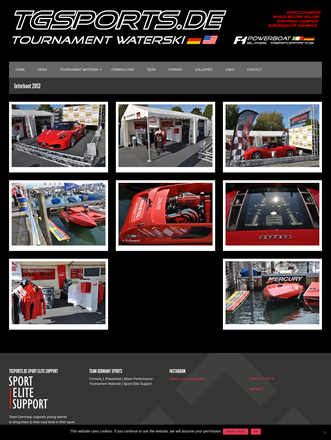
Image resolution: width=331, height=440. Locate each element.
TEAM (151, 69)
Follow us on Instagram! (187, 379)
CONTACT (254, 69)
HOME (20, 69)
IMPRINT (256, 389)
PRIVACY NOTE (262, 379)
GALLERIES (203, 69)
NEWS (42, 69)
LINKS (229, 69)
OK (256, 431)
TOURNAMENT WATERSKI (79, 69)
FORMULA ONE (122, 69)
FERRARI (175, 69)
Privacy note (235, 431)
